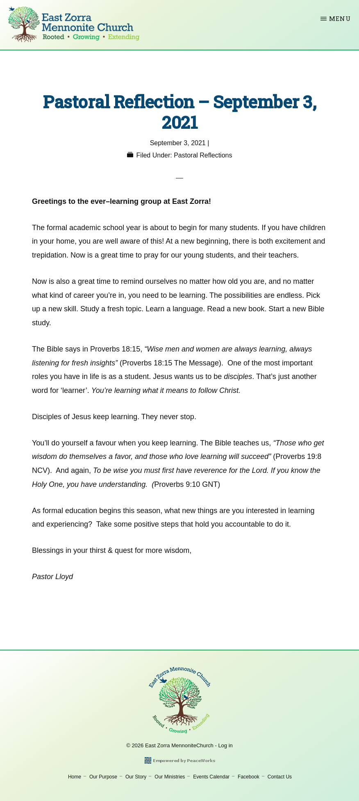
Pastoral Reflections (203, 155)
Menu (340, 18)
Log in (225, 745)
